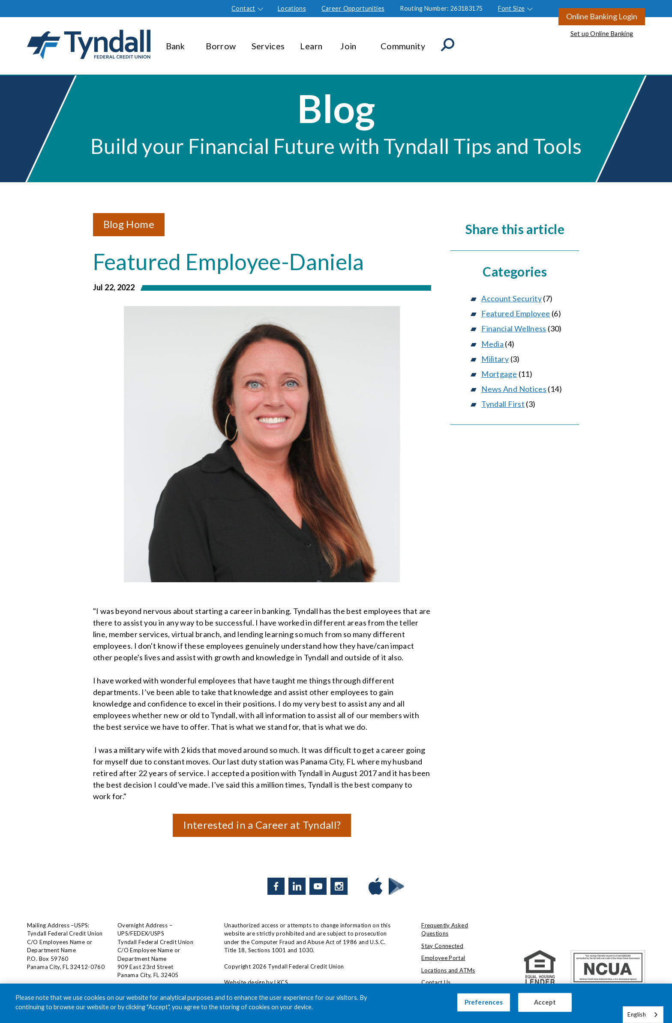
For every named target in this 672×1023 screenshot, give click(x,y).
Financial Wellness (513, 328)
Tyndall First (503, 404)
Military (495, 359)
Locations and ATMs (448, 970)
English (636, 1014)
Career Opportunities (352, 8)
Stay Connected (442, 945)
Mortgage (499, 374)
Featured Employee (515, 313)
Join (352, 41)
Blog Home (128, 224)
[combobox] (643, 1014)
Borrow (221, 41)
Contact (243, 8)
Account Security (511, 298)
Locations (292, 8)
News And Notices (513, 389)
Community (403, 41)
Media (492, 344)
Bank (178, 41)
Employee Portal (443, 957)
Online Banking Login (601, 16)
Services (268, 41)
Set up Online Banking (601, 33)
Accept (545, 1002)
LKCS (281, 982)
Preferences (484, 1002)
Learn (312, 41)
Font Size (511, 8)
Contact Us (436, 982)
